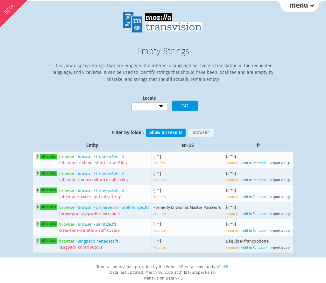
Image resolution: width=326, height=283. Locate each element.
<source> (160, 163)
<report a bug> (280, 163)
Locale (149, 98)
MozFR (223, 266)
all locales (48, 157)
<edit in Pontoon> (254, 163)
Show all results (165, 132)
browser (201, 132)
